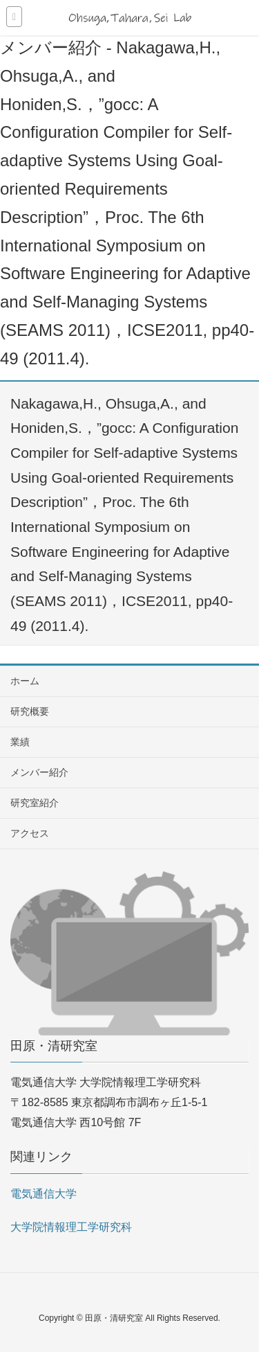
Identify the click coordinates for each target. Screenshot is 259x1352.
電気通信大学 (43, 1194)
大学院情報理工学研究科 (71, 1227)
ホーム (24, 680)
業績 (20, 741)
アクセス (29, 833)
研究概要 (29, 711)
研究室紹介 (34, 802)
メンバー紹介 (39, 772)
